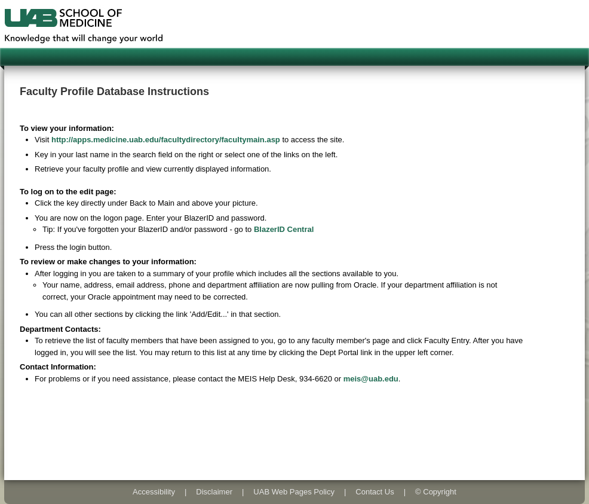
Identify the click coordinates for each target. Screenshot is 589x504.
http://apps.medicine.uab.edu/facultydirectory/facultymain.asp (165, 139)
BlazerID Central (284, 229)
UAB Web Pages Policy (294, 491)
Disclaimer (214, 491)
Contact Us (374, 491)
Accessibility (154, 491)
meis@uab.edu (370, 378)
